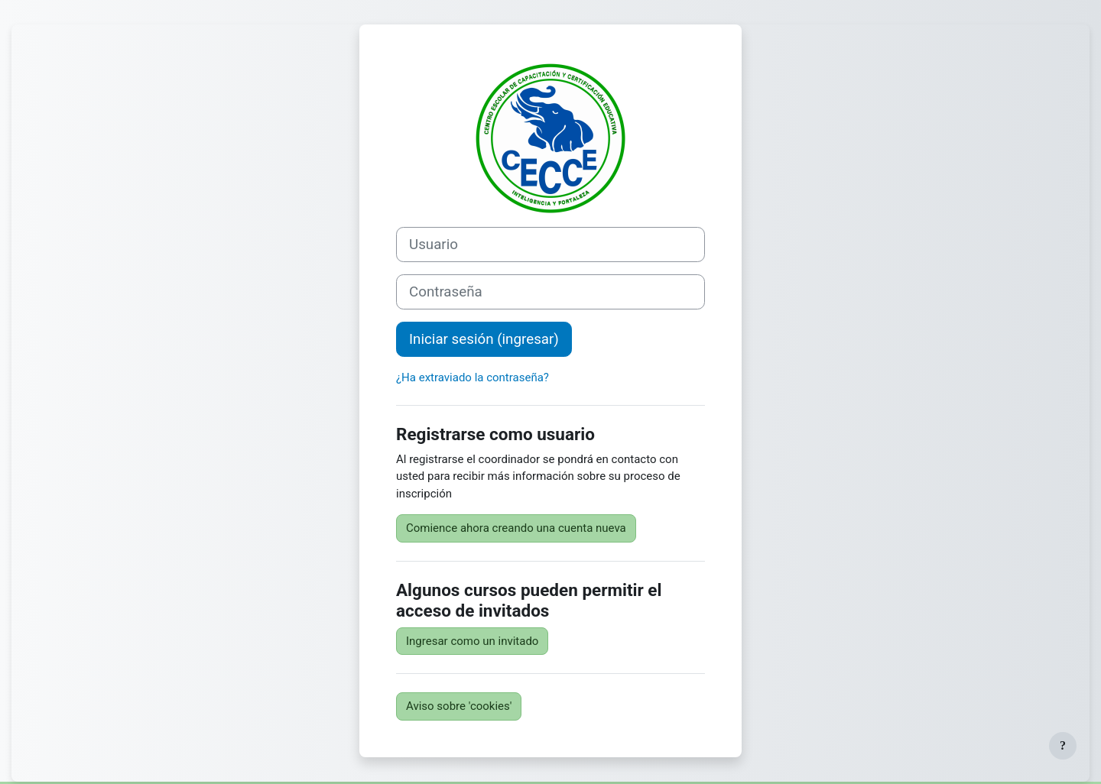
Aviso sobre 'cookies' (459, 706)
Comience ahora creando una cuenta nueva (516, 528)
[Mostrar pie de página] (1063, 746)
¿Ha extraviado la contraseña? (472, 377)
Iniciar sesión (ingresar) (484, 339)
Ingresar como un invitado (472, 641)
